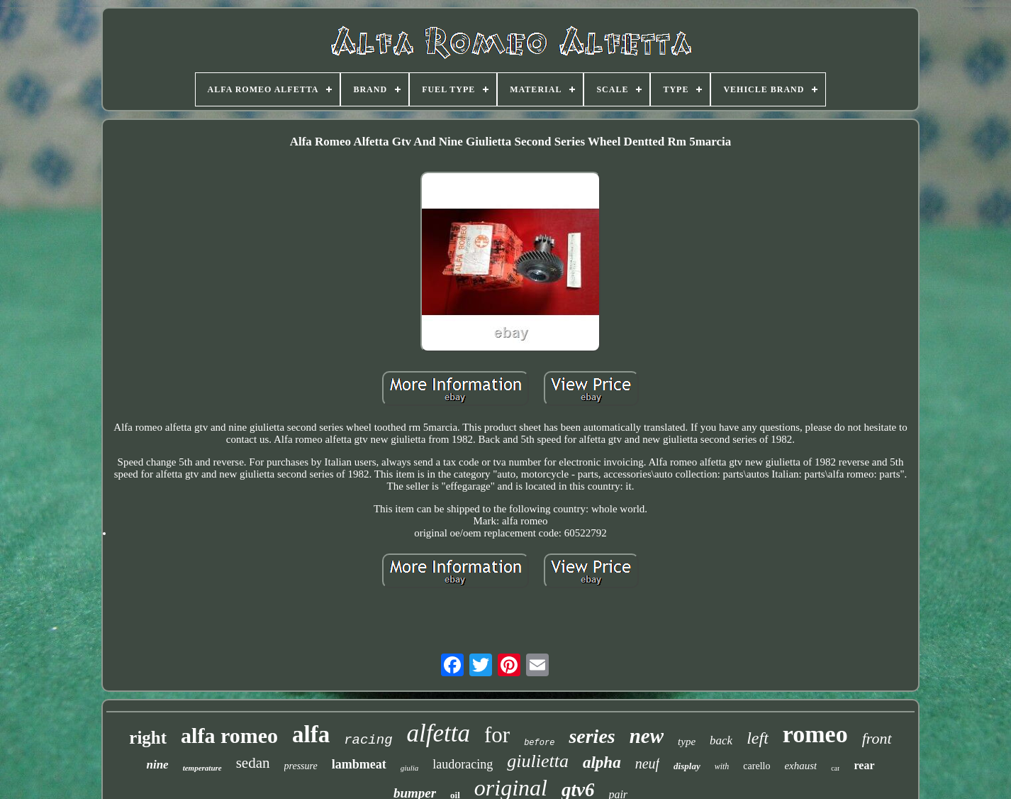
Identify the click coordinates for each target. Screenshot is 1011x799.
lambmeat (359, 764)
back (721, 740)
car (835, 768)
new (647, 735)
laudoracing (462, 764)
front (877, 738)
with (722, 766)
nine (157, 764)
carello (756, 766)
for (497, 734)
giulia (410, 768)
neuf (647, 763)
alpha (602, 762)
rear (864, 765)
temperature (202, 768)
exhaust (800, 765)
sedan (253, 762)
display (687, 766)
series (592, 736)
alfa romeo (229, 735)
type (687, 741)
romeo (815, 734)
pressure (301, 766)
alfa (311, 734)
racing (368, 740)
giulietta (538, 761)
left (758, 738)
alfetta (438, 733)
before (539, 743)
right (148, 737)
